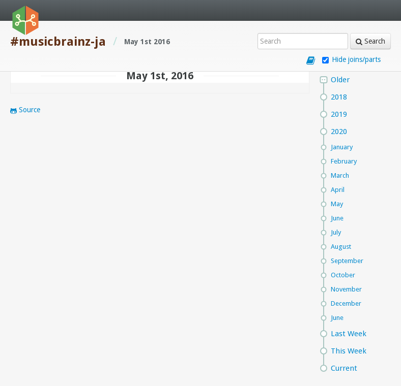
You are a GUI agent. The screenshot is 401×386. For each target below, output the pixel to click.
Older (340, 79)
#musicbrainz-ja (58, 42)
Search (370, 41)
